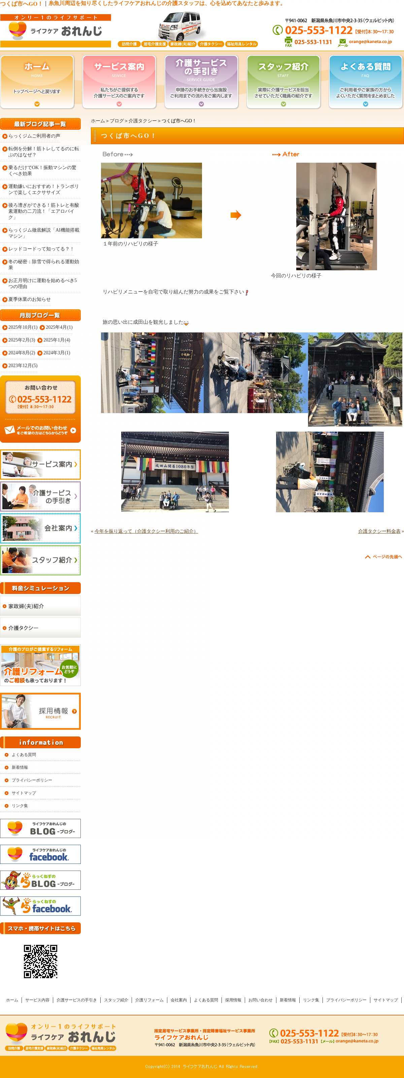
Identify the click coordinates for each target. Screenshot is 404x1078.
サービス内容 (37, 1000)
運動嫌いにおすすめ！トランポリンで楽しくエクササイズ (43, 189)
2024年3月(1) (56, 352)
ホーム (98, 120)
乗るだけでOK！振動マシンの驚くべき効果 (42, 170)
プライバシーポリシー (32, 780)
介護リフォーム (149, 1000)
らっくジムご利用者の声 (34, 135)
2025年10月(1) (22, 327)
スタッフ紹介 (116, 1000)
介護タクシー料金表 (379, 531)
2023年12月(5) (22, 365)
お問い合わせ (260, 1000)
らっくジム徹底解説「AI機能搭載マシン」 (43, 233)
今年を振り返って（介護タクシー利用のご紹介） (146, 531)
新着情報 (20, 767)
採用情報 (233, 1000)
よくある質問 (24, 754)
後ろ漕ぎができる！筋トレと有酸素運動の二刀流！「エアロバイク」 (43, 211)
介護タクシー (143, 120)
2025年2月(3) (21, 340)
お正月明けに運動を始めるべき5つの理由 (42, 283)
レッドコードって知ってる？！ (41, 248)
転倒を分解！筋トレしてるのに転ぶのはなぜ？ (43, 151)
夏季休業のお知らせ (29, 299)
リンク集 (20, 805)
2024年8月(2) (21, 352)
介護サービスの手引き (77, 1000)
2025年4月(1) (59, 327)
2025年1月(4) (56, 340)
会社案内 (179, 1000)
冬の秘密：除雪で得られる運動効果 (43, 264)
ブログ (117, 120)
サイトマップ (24, 793)
